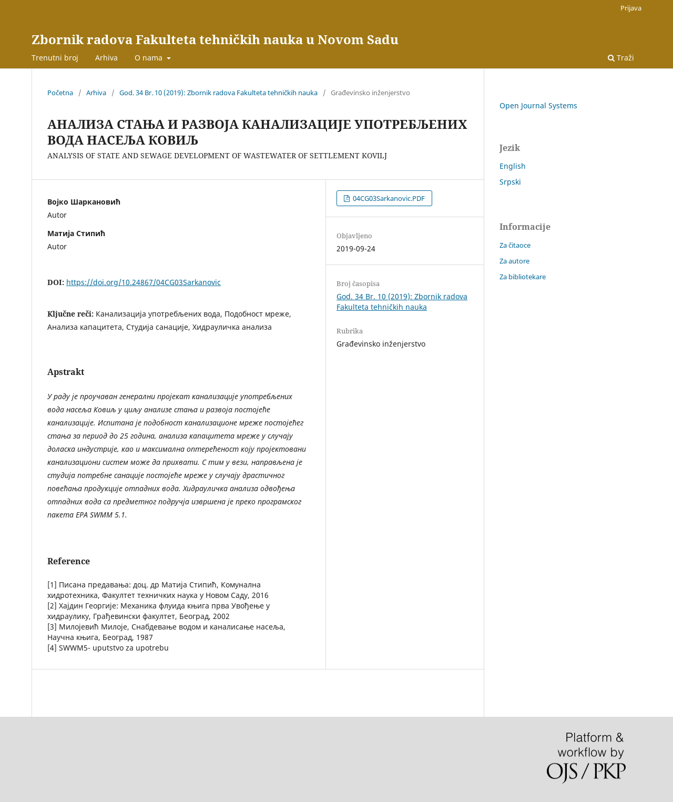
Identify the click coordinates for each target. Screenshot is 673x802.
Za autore (514, 261)
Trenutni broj (55, 58)
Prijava (630, 8)
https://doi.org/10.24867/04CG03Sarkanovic (143, 282)
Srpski (510, 182)
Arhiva (106, 58)
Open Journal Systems (538, 105)
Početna (60, 92)
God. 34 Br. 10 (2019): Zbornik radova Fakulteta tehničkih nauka (218, 92)
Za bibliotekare (522, 276)
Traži (621, 58)
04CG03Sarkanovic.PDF (388, 198)
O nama (150, 58)
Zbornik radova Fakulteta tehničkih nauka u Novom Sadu (215, 39)
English (512, 166)
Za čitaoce (515, 245)
